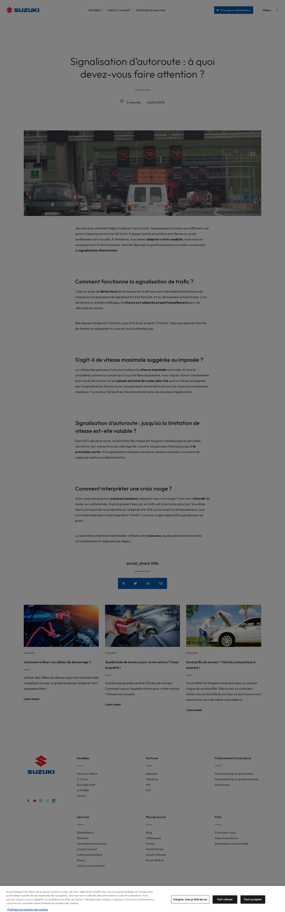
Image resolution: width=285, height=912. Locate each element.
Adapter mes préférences (190, 901)
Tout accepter (253, 901)
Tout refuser (225, 901)
